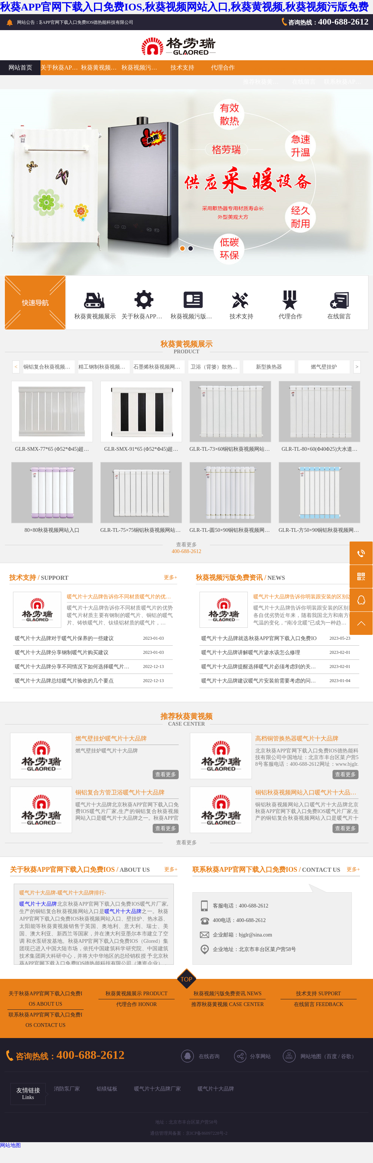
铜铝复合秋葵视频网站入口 (49, 367)
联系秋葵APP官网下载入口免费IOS (344, 81)
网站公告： (28, 22)
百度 (332, 1056)
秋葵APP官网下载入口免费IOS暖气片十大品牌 (312, 70)
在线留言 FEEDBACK (318, 1004)
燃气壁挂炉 (324, 367)
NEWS (276, 578)
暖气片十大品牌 (38, 904)
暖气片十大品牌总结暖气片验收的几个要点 (64, 681)
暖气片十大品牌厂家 (157, 1089)
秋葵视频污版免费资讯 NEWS (228, 993)
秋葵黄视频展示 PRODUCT (137, 993)
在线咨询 (209, 1056)
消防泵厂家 (67, 1089)
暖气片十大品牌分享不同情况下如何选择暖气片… (72, 666)
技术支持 (182, 67)
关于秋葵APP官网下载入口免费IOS (60, 67)
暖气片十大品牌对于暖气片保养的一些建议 (64, 638)
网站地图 (10, 1145)
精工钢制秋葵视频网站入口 (104, 367)
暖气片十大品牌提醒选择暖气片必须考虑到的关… (258, 666)
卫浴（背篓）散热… (214, 367)
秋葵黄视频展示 (101, 67)
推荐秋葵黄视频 (263, 81)
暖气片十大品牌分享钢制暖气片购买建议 (61, 652)
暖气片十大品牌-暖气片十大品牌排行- (62, 893)
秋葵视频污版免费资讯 (141, 67)
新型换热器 (269, 367)
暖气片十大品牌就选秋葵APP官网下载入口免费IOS (259, 640)
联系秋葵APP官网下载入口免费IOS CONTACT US (45, 1020)
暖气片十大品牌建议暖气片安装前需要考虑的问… (258, 681)
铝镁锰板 (107, 1089)
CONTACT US (321, 870)
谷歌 (346, 1056)
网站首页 (20, 67)
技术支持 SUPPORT (318, 993)
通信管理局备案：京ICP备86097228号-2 (189, 1133)
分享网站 (260, 1056)
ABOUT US (135, 870)
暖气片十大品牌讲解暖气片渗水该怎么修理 (250, 652)
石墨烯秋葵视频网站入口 (159, 367)
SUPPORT (54, 578)
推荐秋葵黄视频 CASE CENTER (227, 1004)
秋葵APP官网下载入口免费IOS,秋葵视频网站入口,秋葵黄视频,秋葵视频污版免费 (184, 7)
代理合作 (223, 67)
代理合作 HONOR (136, 1004)
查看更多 (165, 774)
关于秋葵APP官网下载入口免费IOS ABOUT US (45, 999)
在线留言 (304, 81)
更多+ (170, 577)
